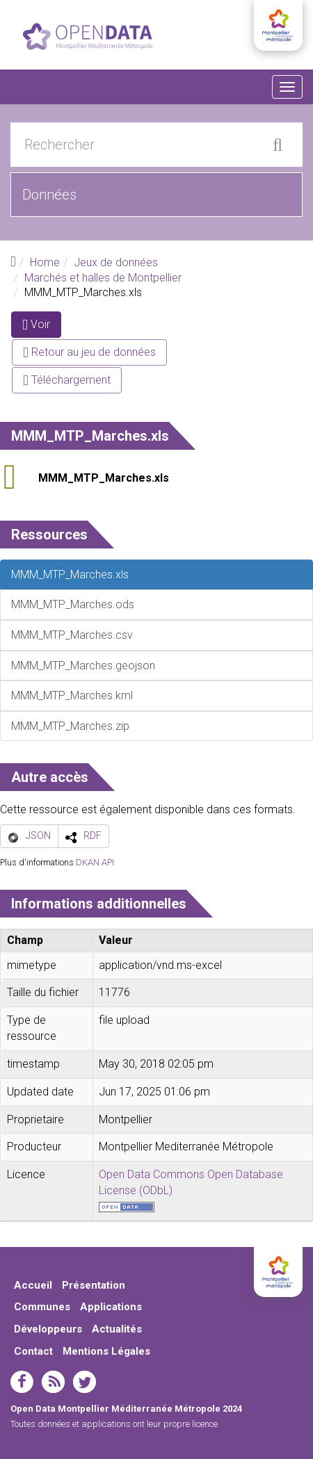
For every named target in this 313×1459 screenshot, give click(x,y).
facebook (21, 1382)
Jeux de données (116, 262)
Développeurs (48, 1329)
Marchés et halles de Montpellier (103, 277)
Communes (42, 1307)
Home (45, 262)
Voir (41, 327)
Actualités (117, 1329)
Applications (111, 1307)
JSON (38, 835)
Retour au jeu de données (89, 352)
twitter (84, 1382)
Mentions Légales (106, 1351)
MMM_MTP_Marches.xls (103, 477)
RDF (92, 835)
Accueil (33, 1285)
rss (53, 1382)
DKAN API (95, 862)
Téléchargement (67, 379)
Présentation (93, 1285)
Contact (33, 1351)
